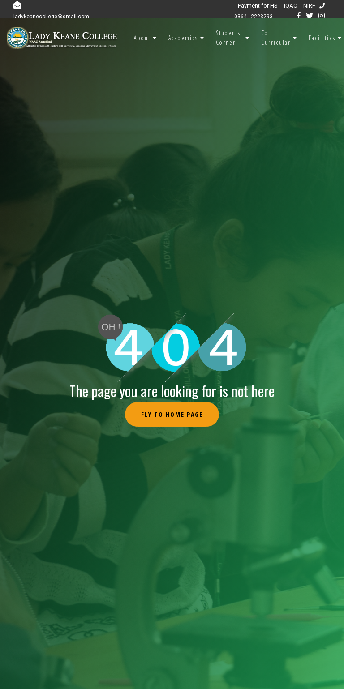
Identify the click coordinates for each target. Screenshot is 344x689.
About (142, 38)
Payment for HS (258, 5)
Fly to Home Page (172, 414)
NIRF (309, 5)
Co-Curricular (276, 38)
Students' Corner (229, 38)
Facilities (322, 38)
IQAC (290, 5)
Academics (183, 38)
